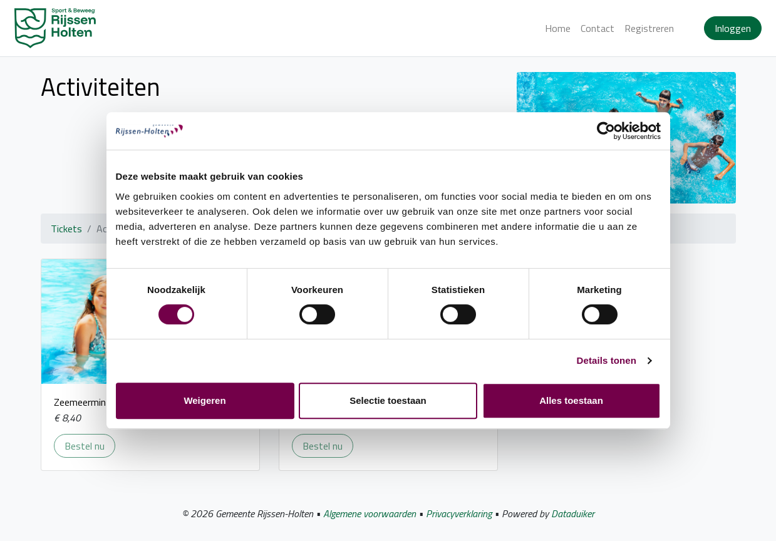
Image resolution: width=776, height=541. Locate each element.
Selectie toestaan (388, 400)
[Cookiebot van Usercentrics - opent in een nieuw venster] (606, 130)
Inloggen (733, 28)
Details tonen (606, 360)
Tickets (66, 228)
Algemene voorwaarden (369, 513)
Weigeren (204, 400)
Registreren (649, 28)
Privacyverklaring (459, 513)
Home (558, 28)
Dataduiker (572, 513)
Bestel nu (90, 445)
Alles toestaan (571, 400)
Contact (597, 28)
